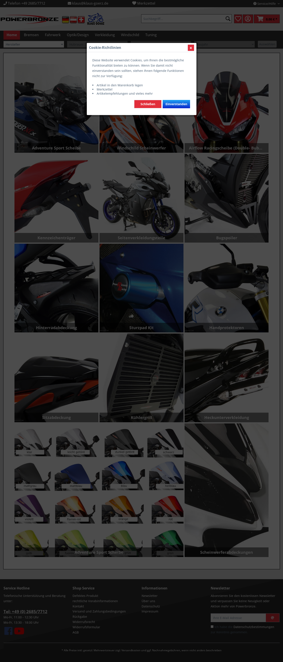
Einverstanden (176, 104)
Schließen (148, 104)
